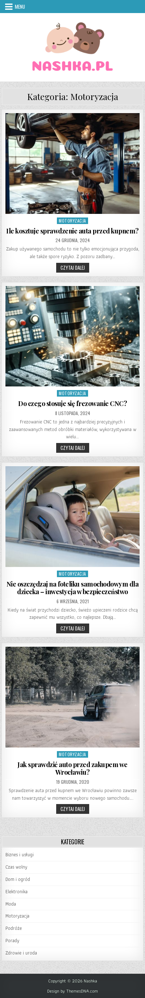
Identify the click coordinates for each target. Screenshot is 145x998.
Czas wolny (16, 867)
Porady (12, 940)
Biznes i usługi (19, 854)
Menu (20, 6)
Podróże (13, 928)
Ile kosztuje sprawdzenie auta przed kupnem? (72, 231)
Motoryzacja (72, 221)
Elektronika (16, 891)
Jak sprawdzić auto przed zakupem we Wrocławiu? (72, 768)
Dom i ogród (17, 879)
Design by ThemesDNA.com (72, 991)
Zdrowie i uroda (21, 953)
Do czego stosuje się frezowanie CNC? (72, 403)
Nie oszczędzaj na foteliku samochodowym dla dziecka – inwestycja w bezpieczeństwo (73, 588)
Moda (10, 904)
